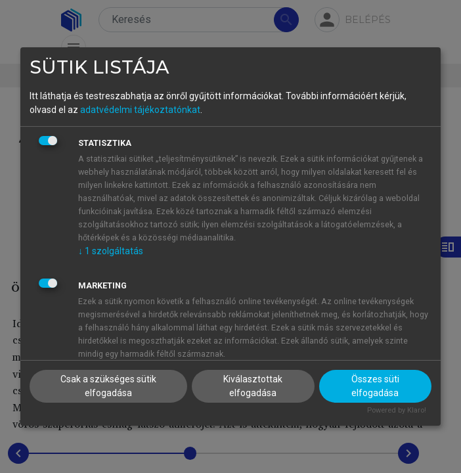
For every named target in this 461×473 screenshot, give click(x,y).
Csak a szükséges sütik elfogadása (108, 386)
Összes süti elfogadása (375, 386)
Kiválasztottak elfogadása (252, 386)
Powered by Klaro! (396, 410)
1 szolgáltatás (110, 251)
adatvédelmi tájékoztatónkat (140, 109)
